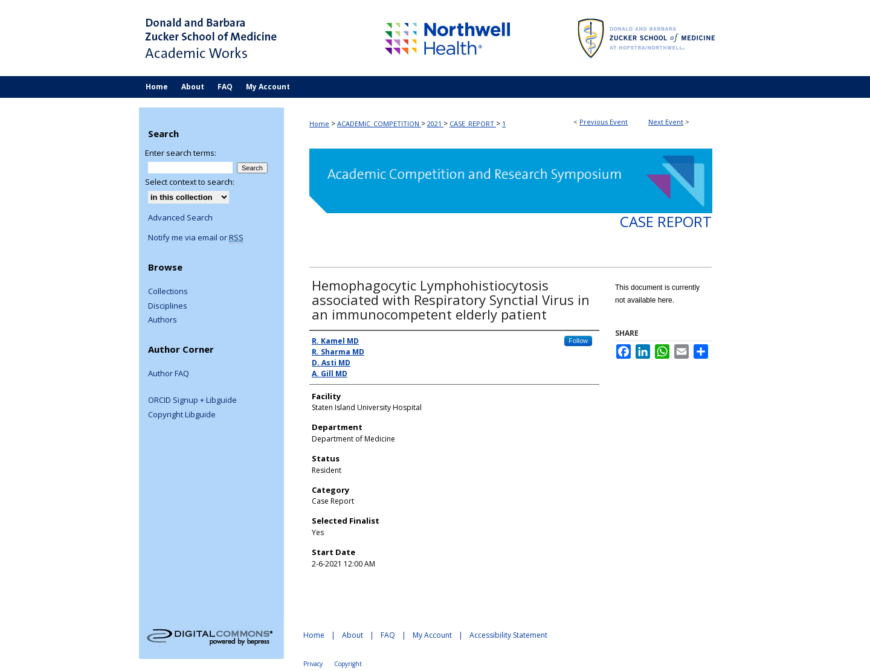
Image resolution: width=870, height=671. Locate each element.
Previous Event (603, 121)
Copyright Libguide (182, 415)
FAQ (388, 635)
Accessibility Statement (508, 635)
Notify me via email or (195, 238)
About (352, 635)
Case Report (666, 221)
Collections (168, 292)
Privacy (313, 664)
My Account (432, 635)
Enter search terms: (180, 152)
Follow (578, 340)
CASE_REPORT (473, 123)
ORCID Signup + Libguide (192, 400)
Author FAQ (168, 374)
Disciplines (167, 306)
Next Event (665, 121)
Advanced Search (180, 217)
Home (319, 123)
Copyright (348, 664)
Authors (162, 320)
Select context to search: (189, 181)
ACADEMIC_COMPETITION (379, 123)
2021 (435, 123)
